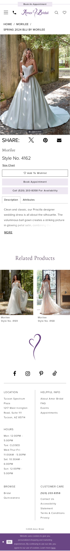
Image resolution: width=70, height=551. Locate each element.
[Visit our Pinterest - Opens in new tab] (41, 374)
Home (8, 24)
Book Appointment (35, 182)
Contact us (47, 499)
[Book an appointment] (35, 4)
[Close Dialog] (3, 542)
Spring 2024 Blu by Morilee (24, 29)
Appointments (49, 413)
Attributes (29, 200)
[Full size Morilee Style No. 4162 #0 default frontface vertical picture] (35, 84)
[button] (5, 12)
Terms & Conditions (53, 513)
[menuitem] (5, 12)
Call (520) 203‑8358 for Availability (35, 190)
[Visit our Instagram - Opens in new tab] (27, 374)
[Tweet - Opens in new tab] (31, 140)
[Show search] (56, 12)
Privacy (45, 518)
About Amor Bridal (52, 399)
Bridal (7, 493)
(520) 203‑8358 (50, 493)
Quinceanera (12, 498)
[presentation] (16, 292)
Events (45, 408)
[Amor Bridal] (35, 13)
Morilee (22, 24)
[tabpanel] (35, 84)
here (53, 548)
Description (11, 200)
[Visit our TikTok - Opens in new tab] (54, 374)
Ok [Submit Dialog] (9, 542)
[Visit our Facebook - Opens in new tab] (15, 374)
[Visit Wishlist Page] (65, 12)
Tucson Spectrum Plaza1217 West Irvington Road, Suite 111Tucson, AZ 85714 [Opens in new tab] (16, 408)
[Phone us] (14, 12)
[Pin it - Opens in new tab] (45, 140)
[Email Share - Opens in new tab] (59, 140)
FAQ (43, 403)
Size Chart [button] (8, 165)
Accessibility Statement (48, 506)
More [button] (8, 232)
